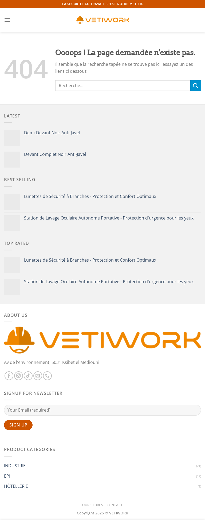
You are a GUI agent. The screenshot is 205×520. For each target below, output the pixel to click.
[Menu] (7, 19)
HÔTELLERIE (16, 486)
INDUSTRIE (15, 466)
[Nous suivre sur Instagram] (18, 375)
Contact (115, 505)
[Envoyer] (195, 85)
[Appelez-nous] (47, 375)
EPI (7, 476)
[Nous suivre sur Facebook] (9, 375)
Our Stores (92, 505)
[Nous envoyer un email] (37, 375)
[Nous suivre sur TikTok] (28, 375)
